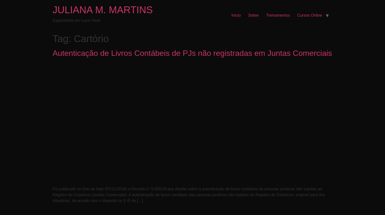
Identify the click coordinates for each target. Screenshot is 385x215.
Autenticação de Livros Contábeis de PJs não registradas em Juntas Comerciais (192, 53)
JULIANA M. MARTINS (103, 9)
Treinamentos (278, 15)
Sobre (253, 15)
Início (236, 15)
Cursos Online (309, 15)
